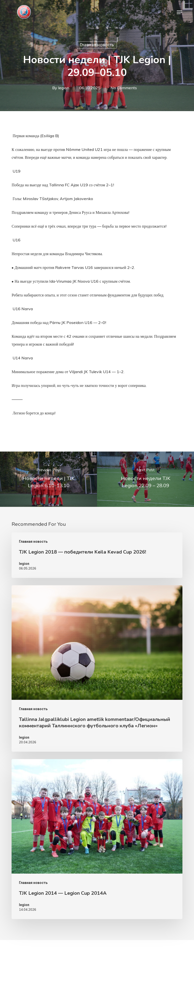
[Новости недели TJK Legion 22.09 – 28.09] (145, 479)
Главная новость (97, 45)
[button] (179, 12)
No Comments (124, 87)
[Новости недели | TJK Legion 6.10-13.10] (48, 479)
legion (63, 87)
